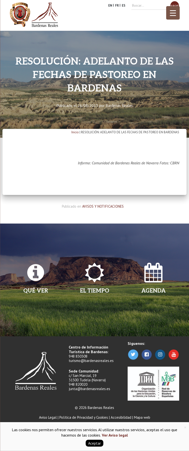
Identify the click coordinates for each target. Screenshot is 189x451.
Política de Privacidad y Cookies (83, 417)
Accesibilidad (121, 417)
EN (110, 5)
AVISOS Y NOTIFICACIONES (103, 206)
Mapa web (142, 417)
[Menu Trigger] (173, 13)
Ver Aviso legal (114, 435)
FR (117, 5)
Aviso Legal (48, 417)
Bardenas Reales (119, 105)
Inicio (75, 132)
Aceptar (94, 443)
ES (123, 5)
